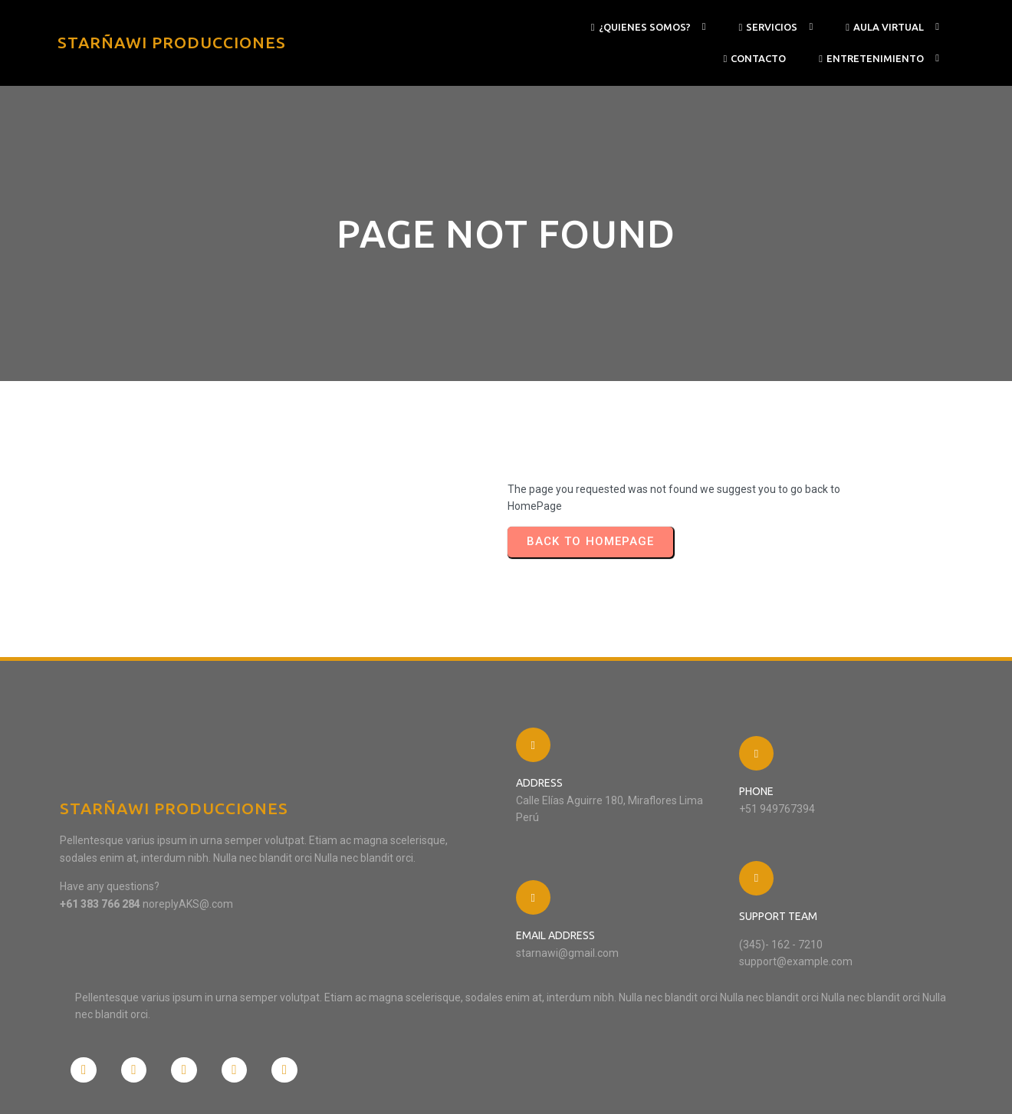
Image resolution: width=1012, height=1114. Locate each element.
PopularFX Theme (274, 1086)
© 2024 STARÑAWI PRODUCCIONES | (147, 1086)
